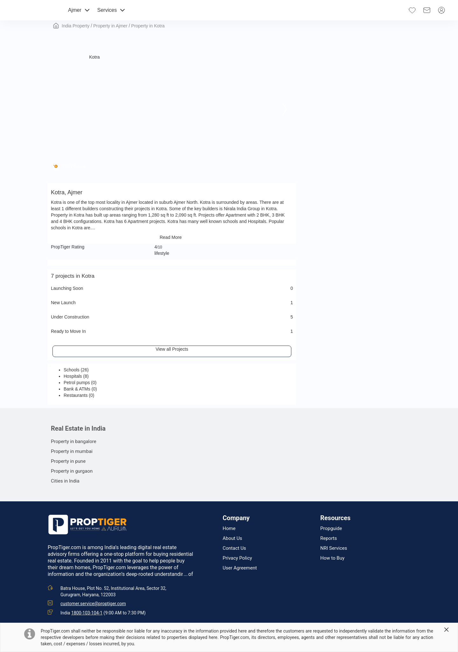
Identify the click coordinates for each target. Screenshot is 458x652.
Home (229, 528)
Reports (328, 538)
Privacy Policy (237, 558)
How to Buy (332, 558)
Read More (172, 237)
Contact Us (234, 548)
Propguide (331, 528)
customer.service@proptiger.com (93, 603)
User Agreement (240, 568)
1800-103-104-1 (86, 612)
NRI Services (333, 548)
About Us (232, 538)
